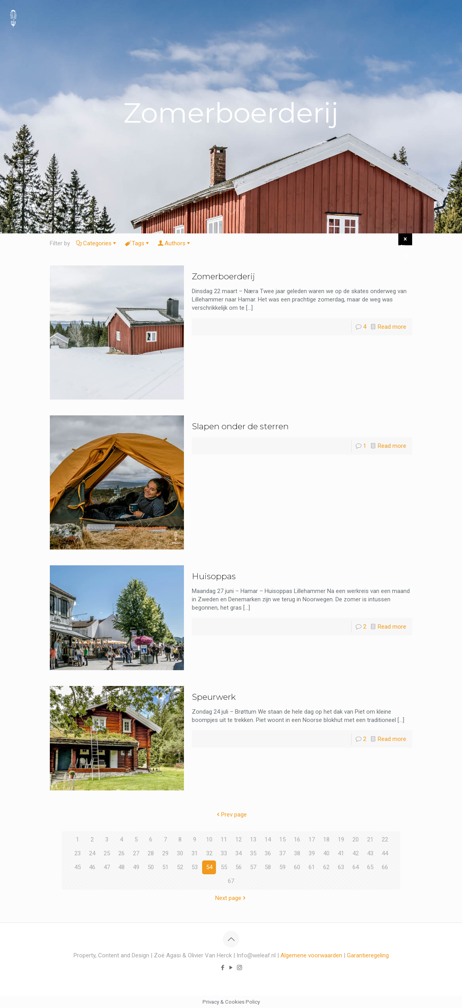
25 (107, 853)
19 (341, 839)
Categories (96, 243)
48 (121, 867)
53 (194, 867)
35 (253, 853)
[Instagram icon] (239, 967)
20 (355, 839)
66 (385, 867)
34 (238, 853)
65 (370, 867)
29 (165, 853)
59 (282, 867)
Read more (392, 326)
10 (209, 839)
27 (136, 853)
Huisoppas (214, 576)
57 (253, 867)
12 (238, 839)
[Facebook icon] (223, 967)
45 (77, 867)
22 (385, 839)
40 (326, 853)
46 (92, 867)
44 (385, 853)
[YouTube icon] (231, 967)
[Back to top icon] (231, 939)
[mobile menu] (449, 18)
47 (107, 867)
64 (355, 867)
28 (151, 853)
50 (151, 867)
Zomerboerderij (223, 276)
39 (312, 853)
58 (268, 867)
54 (209, 867)
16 (297, 839)
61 (312, 867)
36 (268, 853)
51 (165, 867)
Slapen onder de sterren (240, 426)
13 (253, 839)
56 (238, 867)
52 (180, 867)
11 (224, 839)
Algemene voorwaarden (311, 955)
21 (370, 839)
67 (231, 881)
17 (312, 839)
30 (180, 853)
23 (77, 853)
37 (282, 853)
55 (224, 867)
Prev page (231, 814)
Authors (174, 243)
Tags (137, 243)
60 (297, 867)
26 (121, 853)
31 (194, 853)
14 (268, 839)
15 (282, 839)
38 (297, 853)
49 (136, 867)
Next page (231, 898)
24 (92, 853)
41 (341, 853)
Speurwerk (214, 697)
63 (341, 867)
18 (326, 839)
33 (224, 853)
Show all (406, 240)
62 (326, 867)
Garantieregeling (368, 955)
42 (355, 853)
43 (370, 853)
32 (209, 853)
